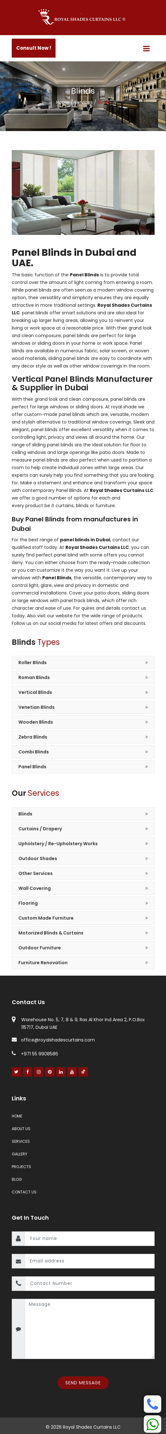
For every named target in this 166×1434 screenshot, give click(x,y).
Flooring (28, 903)
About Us (21, 1128)
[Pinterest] (50, 1072)
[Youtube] (72, 1072)
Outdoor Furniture (39, 948)
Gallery (19, 1154)
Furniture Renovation (43, 962)
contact (121, 540)
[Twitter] (17, 1072)
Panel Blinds (32, 767)
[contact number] (90, 1283)
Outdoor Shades (37, 858)
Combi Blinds (33, 752)
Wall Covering (34, 888)
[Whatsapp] (152, 1424)
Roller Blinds (32, 662)
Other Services (35, 873)
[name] (89, 1238)
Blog (17, 1179)
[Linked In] (61, 1072)
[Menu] (146, 49)
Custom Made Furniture (46, 918)
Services (84, 102)
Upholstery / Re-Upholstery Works (58, 843)
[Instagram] (39, 1072)
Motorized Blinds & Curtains (50, 933)
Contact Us (24, 1192)
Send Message (83, 1383)
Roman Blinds (34, 677)
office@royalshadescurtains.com (53, 1040)
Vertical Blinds (35, 692)
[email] (90, 1261)
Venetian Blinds (36, 707)
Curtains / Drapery (40, 829)
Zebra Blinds (32, 737)
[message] (90, 1329)
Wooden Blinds (35, 722)
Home (63, 102)
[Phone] (152, 1404)
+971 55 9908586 (35, 1054)
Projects (21, 1166)
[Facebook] (28, 1072)
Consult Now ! (33, 48)
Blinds (25, 814)
